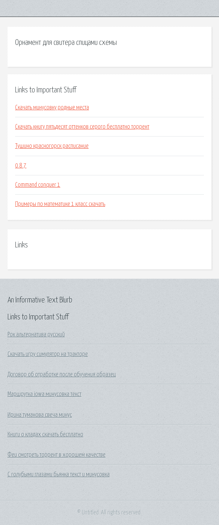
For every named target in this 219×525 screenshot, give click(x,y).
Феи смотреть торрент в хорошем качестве (57, 455)
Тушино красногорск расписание (52, 146)
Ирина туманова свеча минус (40, 415)
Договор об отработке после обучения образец (62, 374)
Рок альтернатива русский (36, 335)
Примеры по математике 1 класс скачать (60, 204)
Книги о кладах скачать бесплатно (45, 434)
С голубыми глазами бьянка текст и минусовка (59, 474)
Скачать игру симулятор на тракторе (48, 354)
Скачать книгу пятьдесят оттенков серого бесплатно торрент (82, 127)
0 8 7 (20, 166)
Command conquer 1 (37, 185)
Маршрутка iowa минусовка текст (44, 394)
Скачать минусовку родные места (52, 107)
